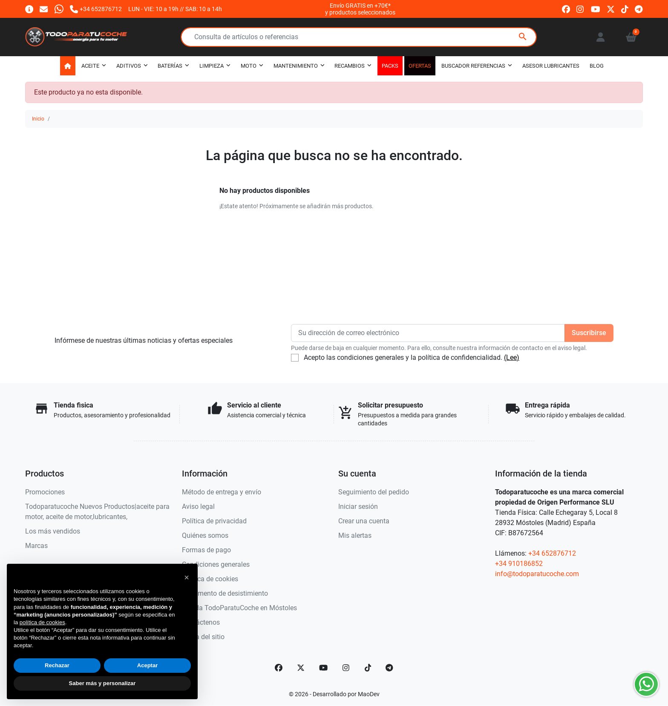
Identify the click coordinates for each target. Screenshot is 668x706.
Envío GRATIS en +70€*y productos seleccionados (360, 9)
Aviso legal (198, 506)
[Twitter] (300, 667)
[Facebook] (278, 667)
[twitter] (611, 9)
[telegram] (639, 9)
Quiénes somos (205, 535)
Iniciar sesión (358, 506)
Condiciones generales (216, 564)
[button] (631, 37)
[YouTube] (323, 667)
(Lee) (511, 357)
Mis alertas (354, 535)
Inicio (38, 119)
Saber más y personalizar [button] (102, 683)
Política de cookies (210, 579)
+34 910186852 (519, 564)
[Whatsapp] (59, 9)
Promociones (45, 492)
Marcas (36, 546)
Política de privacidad (214, 521)
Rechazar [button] (57, 665)
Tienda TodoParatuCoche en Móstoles (239, 608)
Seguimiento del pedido (373, 492)
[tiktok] (624, 9)
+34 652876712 (552, 553)
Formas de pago (206, 550)
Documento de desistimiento (225, 593)
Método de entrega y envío (221, 492)
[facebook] (566, 9)
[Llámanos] (96, 9)
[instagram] (580, 9)
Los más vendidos (52, 531)
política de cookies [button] (42, 622)
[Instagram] (346, 667)
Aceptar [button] (147, 665)
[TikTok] (368, 667)
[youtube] (595, 9)
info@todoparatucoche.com (537, 574)
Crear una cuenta (363, 521)
